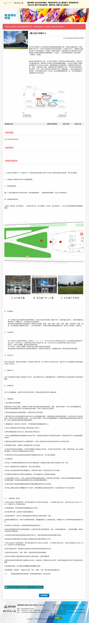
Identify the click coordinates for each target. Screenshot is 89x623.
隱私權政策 (20, 605)
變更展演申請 (53, 3)
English (41, 605)
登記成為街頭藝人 (41, 3)
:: (26, 3)
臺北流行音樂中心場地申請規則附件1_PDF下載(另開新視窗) (25, 587)
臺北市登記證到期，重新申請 (45, 5)
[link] (44, 595)
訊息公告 (31, 5)
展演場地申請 (73, 3)
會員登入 (66, 5)
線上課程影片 (63, 3)
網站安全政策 (29, 605)
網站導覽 (31, 3)
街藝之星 (59, 5)
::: (5, 26)
